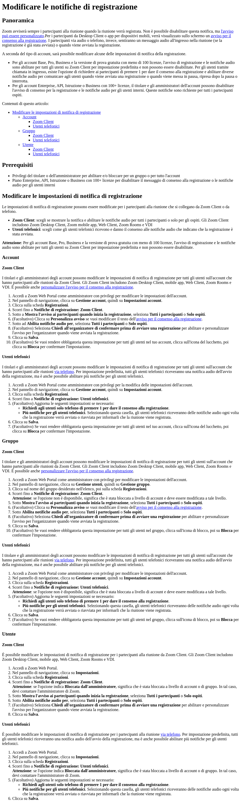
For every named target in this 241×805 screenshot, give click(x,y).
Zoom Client (43, 121)
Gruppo (29, 131)
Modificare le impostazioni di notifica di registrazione (56, 112)
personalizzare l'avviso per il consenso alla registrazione (87, 287)
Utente (28, 144)
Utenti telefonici (46, 126)
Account (29, 117)
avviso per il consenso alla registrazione (169, 319)
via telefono (64, 371)
